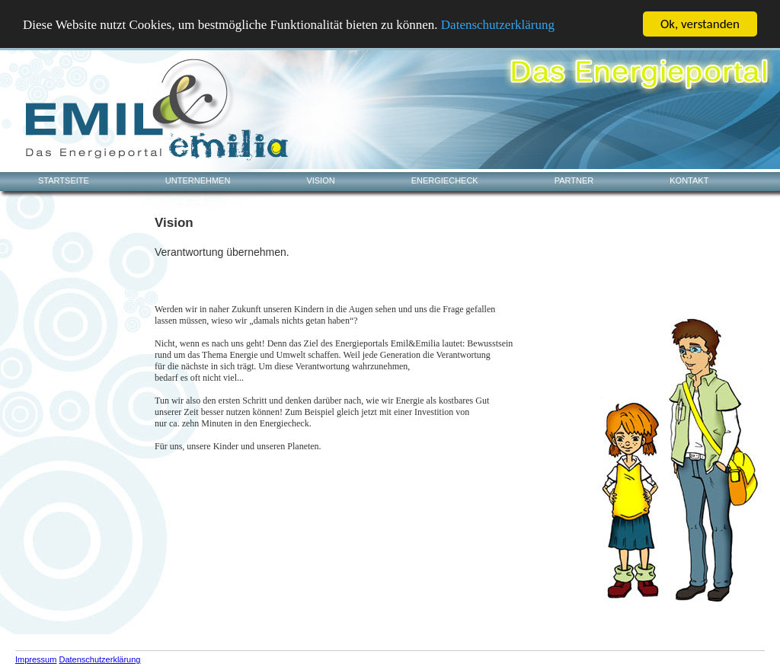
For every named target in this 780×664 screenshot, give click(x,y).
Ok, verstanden (700, 24)
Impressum (35, 659)
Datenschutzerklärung (498, 24)
